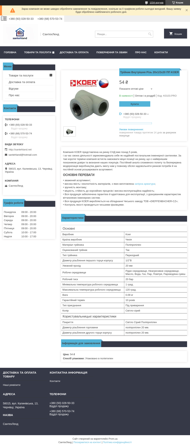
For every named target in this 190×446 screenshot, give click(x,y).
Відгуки (13, 88)
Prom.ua (113, 438)
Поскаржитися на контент (87, 442)
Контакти (161, 52)
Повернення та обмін (111, 52)
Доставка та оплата (74, 52)
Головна (10, 52)
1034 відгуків (156, 2)
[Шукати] (149, 34)
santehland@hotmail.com (23, 154)
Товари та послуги (37, 52)
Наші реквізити (11, 384)
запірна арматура (145, 183)
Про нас (141, 52)
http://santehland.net (20, 149)
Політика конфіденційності (117, 442)
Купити (135, 104)
